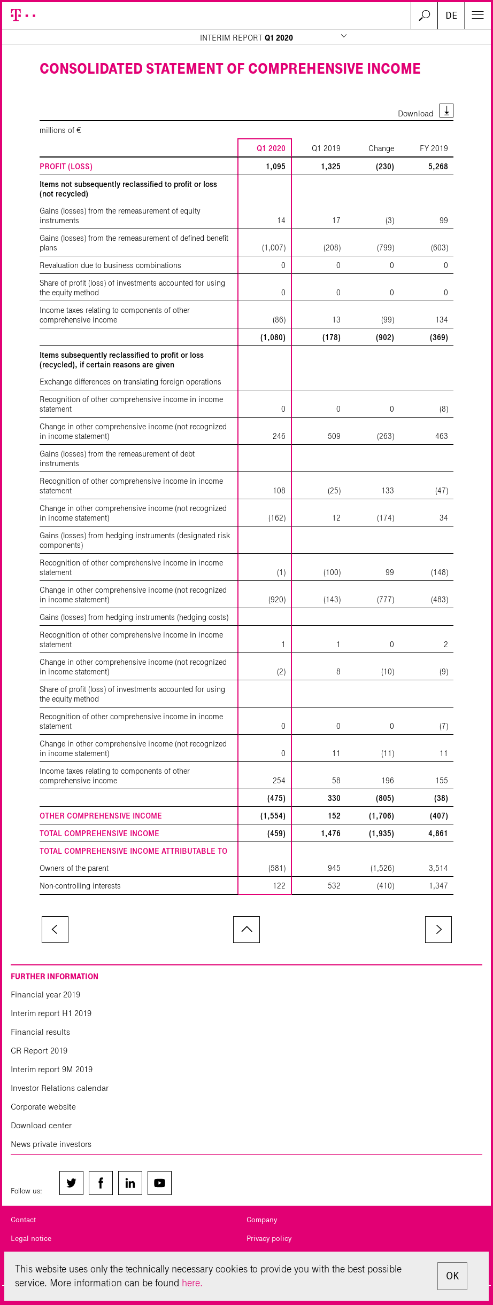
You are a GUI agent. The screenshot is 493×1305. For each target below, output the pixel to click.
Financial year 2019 (45, 994)
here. (192, 1283)
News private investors (51, 1144)
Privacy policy (269, 1238)
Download (416, 113)
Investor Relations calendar (60, 1088)
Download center (41, 1125)
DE (451, 15)
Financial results (40, 1032)
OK (452, 1276)
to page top (246, 929)
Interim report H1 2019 (51, 1013)
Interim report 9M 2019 (52, 1069)
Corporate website (43, 1107)
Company (262, 1219)
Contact (23, 1219)
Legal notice (31, 1238)
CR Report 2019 (39, 1050)
